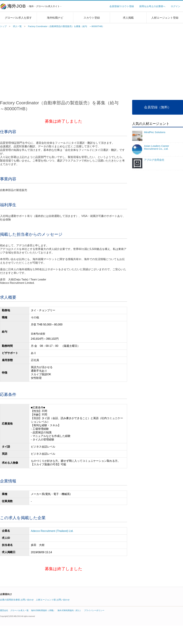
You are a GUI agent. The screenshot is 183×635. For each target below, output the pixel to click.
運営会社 (4, 610)
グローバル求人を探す (18, 17)
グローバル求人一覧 (19, 610)
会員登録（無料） (157, 107)
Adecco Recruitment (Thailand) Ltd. (52, 531)
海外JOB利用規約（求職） (43, 610)
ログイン (175, 6)
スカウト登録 (92, 17)
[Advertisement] (32, 63)
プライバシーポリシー (94, 610)
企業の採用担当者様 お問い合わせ (17, 599)
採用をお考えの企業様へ (152, 6)
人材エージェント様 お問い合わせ (53, 599)
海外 (34, 6)
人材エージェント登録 (164, 17)
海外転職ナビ (55, 17)
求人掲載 (128, 17)
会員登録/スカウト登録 (121, 6)
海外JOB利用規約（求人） (69, 610)
